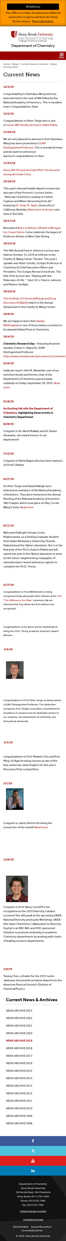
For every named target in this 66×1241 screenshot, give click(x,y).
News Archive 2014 (19, 1078)
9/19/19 (8, 401)
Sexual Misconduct (41, 1226)
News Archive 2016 (19, 1063)
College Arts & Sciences (33, 40)
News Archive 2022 (19, 1018)
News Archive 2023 (19, 1010)
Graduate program (33, 1219)
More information (43, 21)
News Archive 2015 (19, 1070)
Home (6, 64)
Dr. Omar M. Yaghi (26, 205)
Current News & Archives (34, 64)
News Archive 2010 (19, 1108)
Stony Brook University (37, 1235)
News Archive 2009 (19, 1116)
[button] (33, 55)
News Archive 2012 (19, 1093)
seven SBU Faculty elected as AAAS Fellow (31, 125)
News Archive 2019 (19, 1040)
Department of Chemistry (33, 45)
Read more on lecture (41, 209)
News (15, 64)
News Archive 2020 (19, 1033)
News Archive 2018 (19, 1048)
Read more (27, 507)
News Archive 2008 (19, 1123)
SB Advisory (33, 6)
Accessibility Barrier (32, 1230)
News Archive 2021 (19, 1025)
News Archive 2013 (19, 1085)
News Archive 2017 (19, 1055)
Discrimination (21, 1226)
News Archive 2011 (19, 1100)
